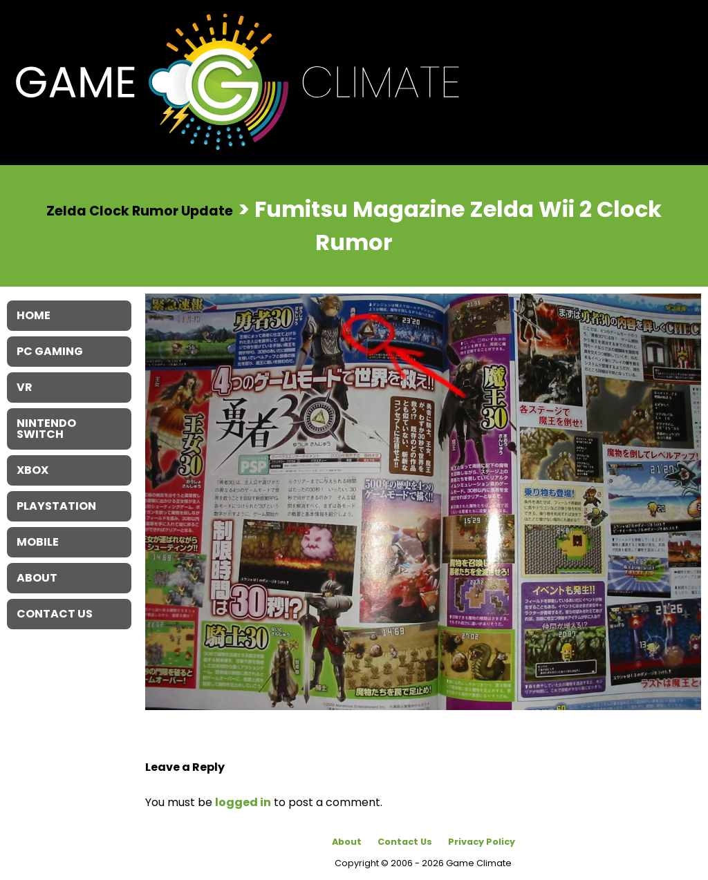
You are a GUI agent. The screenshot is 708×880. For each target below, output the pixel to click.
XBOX (32, 470)
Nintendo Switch (46, 428)
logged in (243, 802)
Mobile (38, 542)
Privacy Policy (481, 842)
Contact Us (405, 842)
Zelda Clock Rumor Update (139, 210)
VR (24, 387)
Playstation (56, 506)
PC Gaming (50, 351)
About (347, 842)
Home (33, 315)
